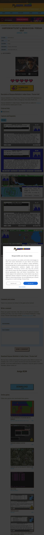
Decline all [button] (13, 283)
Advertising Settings (16, 277)
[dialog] (22, 267)
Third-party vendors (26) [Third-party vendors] (21, 268)
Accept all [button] (30, 283)
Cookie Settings (17, 279)
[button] (22, 287)
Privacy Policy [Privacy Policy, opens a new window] (25, 279)
